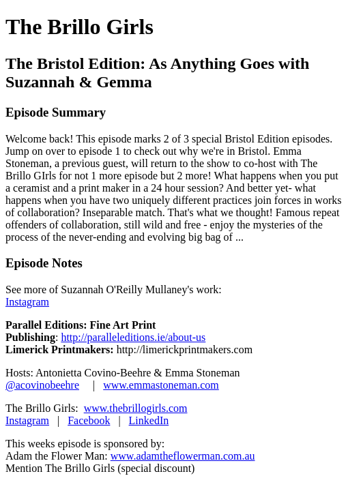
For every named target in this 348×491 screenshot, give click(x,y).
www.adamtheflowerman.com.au (183, 456)
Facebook (89, 420)
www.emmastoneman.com (161, 385)
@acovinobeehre (42, 385)
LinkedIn (149, 420)
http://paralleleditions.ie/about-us (133, 337)
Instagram (27, 302)
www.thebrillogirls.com (136, 408)
